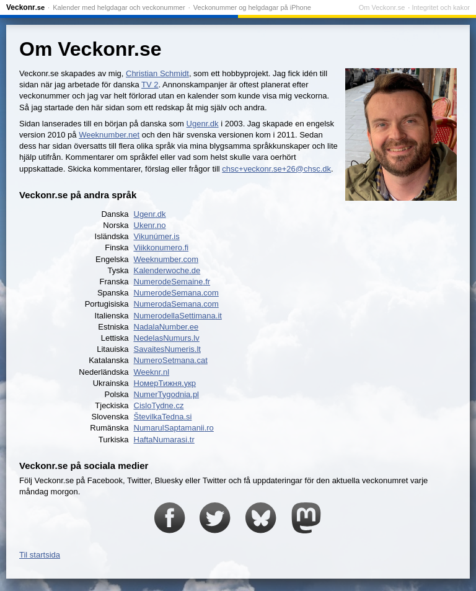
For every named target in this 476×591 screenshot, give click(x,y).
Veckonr (25, 7)
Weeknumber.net (109, 134)
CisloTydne (159, 405)
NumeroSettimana (178, 315)
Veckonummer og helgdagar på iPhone (252, 7)
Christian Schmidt (157, 73)
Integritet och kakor (441, 7)
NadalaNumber (166, 326)
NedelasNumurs (167, 338)
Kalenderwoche (167, 270)
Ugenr (150, 214)
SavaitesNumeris (167, 349)
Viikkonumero (161, 247)
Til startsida (39, 554)
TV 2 (149, 84)
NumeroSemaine (172, 281)
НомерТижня (165, 383)
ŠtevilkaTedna (163, 416)
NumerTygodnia (167, 394)
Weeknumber (166, 259)
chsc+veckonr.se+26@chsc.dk (276, 168)
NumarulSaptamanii (174, 427)
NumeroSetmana (171, 360)
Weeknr (152, 372)
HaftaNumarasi (164, 439)
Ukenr (150, 225)
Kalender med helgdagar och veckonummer (119, 7)
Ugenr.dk (203, 123)
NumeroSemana (176, 292)
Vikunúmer (157, 236)
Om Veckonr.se (382, 7)
